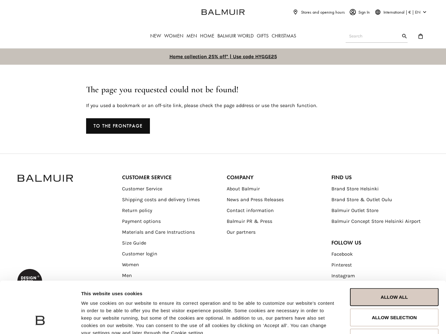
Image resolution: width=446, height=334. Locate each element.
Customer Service (142, 189)
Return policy (137, 210)
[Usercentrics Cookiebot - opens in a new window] (40, 322)
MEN (191, 36)
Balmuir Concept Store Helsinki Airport (376, 221)
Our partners (241, 232)
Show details (392, 321)
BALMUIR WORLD (235, 36)
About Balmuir (243, 189)
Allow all (394, 252)
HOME (207, 36)
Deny (394, 293)
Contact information (250, 210)
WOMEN (173, 36)
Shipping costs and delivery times (161, 199)
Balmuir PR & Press (249, 221)
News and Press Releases (255, 199)
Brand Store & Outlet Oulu (361, 199)
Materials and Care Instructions (158, 232)
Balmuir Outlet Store (354, 210)
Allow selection (394, 273)
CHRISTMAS (284, 36)
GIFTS (263, 36)
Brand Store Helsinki (355, 189)
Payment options (141, 221)
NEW (155, 36)
